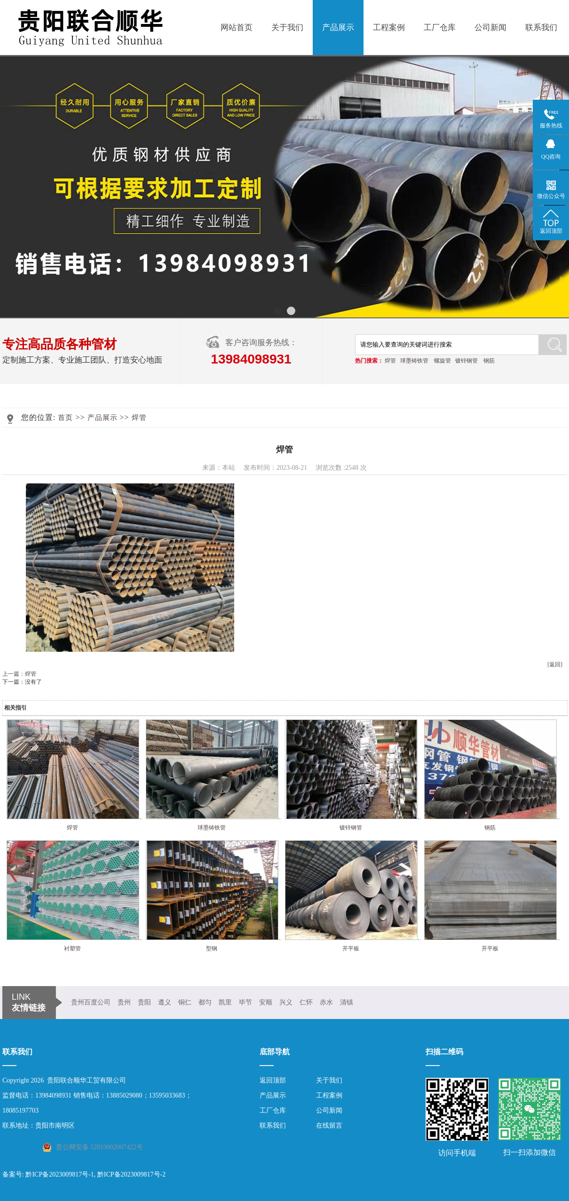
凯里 (225, 1002)
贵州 (124, 1002)
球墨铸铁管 (414, 360)
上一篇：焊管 (19, 674)
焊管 (390, 360)
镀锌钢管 (466, 360)
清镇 (346, 1002)
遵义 (164, 1002)
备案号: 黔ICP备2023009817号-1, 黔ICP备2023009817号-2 (84, 1174)
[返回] (554, 664)
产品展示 (338, 27)
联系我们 (541, 27)
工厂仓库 (440, 27)
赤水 (326, 1002)
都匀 (205, 1002)
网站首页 (237, 27)
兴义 (285, 1002)
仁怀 (306, 1002)
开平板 (350, 948)
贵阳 (144, 1002)
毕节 (245, 1002)
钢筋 (489, 360)
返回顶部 (273, 1080)
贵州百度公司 (91, 1002)
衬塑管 (72, 948)
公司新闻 (490, 27)
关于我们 (287, 27)
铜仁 (184, 1002)
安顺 (265, 1002)
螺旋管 (442, 360)
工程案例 (389, 27)
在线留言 (329, 1125)
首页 (65, 417)
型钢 (211, 948)
